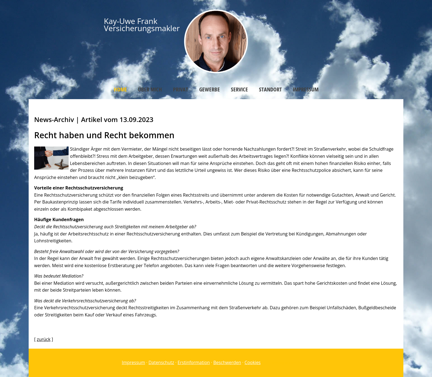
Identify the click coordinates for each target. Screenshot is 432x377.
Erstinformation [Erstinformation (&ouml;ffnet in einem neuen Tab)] (194, 362)
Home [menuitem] (120, 89)
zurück (43, 339)
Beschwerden (227, 362)
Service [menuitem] (239, 89)
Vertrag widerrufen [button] (287, 362)
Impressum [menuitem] (305, 89)
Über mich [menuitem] (150, 89)
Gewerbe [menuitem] (209, 89)
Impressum (133, 362)
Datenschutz (161, 362)
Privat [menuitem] (180, 89)
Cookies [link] (253, 362)
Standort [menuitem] (270, 89)
